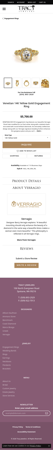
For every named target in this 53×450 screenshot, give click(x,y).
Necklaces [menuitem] (7, 361)
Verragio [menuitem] (6, 334)
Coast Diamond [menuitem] (9, 323)
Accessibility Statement (26, 432)
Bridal (5, 385)
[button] (10, 2)
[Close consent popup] (49, 446)
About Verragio (26, 187)
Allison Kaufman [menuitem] (10, 313)
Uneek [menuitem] (5, 331)
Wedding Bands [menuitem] (9, 350)
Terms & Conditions (33, 427)
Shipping (14, 156)
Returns (38, 156)
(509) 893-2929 (26, 94)
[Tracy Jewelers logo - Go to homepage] (26, 9)
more (39, 131)
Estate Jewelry (9, 392)
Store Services (9, 395)
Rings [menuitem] (5, 354)
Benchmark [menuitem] (7, 320)
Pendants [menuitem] (7, 365)
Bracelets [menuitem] (7, 368)
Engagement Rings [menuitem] (11, 347)
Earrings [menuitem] (6, 358)
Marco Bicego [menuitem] (8, 327)
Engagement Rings (11, 18)
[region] (26, 51)
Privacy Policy (17, 427)
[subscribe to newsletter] (46, 413)
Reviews (26, 248)
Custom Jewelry (9, 388)
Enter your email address (26, 408)
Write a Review (26, 265)
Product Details (26, 181)
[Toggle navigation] (4, 9)
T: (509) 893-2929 (26, 297)
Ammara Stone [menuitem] (9, 316)
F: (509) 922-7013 (26, 300)
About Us (7, 381)
